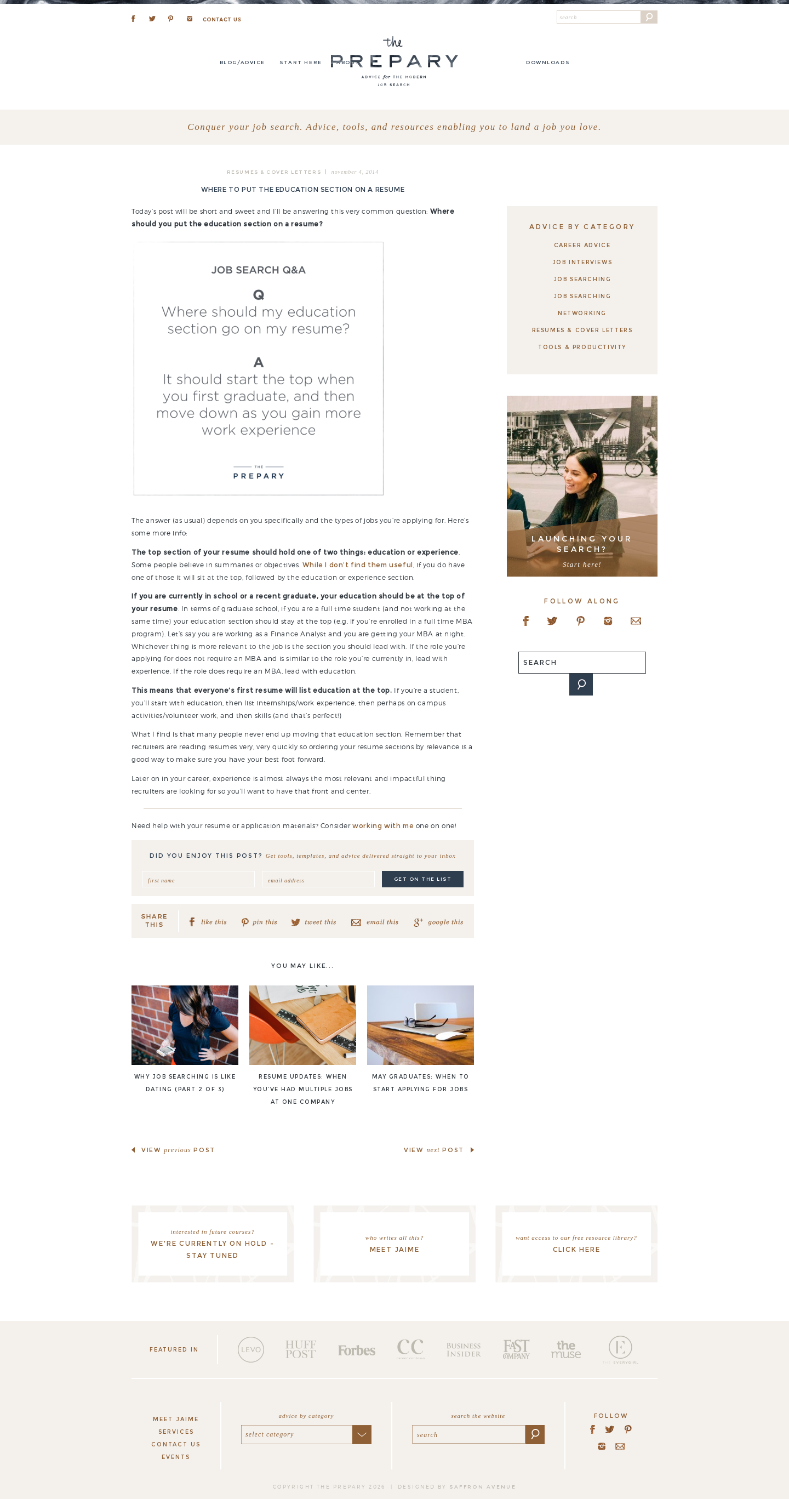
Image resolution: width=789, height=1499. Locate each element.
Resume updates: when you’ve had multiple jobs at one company (303, 1089)
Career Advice (582, 245)
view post (178, 1150)
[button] (649, 17)
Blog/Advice (242, 62)
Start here (300, 62)
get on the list (423, 879)
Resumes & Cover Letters (274, 172)
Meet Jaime (176, 1419)
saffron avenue (482, 1487)
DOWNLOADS (547, 62)
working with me (383, 826)
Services (176, 1431)
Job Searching (582, 279)
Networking (582, 313)
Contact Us (176, 1444)
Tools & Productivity (582, 347)
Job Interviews (582, 262)
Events (176, 1457)
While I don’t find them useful (357, 565)
